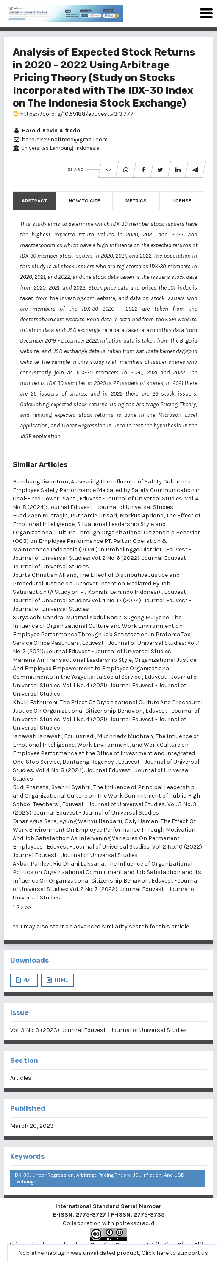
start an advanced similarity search (99, 926)
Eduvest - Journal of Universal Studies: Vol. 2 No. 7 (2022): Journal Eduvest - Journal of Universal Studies (106, 889)
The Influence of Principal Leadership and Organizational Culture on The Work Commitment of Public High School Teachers (106, 796)
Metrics (136, 201)
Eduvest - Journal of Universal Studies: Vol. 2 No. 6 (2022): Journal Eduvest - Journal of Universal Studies (102, 558)
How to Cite (84, 201)
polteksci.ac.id (134, 1223)
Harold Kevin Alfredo (46, 130)
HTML (60, 980)
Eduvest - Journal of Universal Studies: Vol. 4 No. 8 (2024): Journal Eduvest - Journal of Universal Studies (106, 770)
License (182, 201)
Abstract (34, 201)
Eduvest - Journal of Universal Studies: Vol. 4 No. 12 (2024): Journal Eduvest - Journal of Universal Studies (102, 600)
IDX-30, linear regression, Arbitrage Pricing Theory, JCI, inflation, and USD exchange (99, 1178)
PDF (27, 980)
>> (28, 907)
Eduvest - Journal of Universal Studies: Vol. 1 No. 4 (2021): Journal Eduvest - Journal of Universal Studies (106, 685)
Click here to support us (175, 1252)
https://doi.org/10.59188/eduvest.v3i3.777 (73, 114)
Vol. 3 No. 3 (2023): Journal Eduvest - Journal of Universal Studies (98, 1030)
